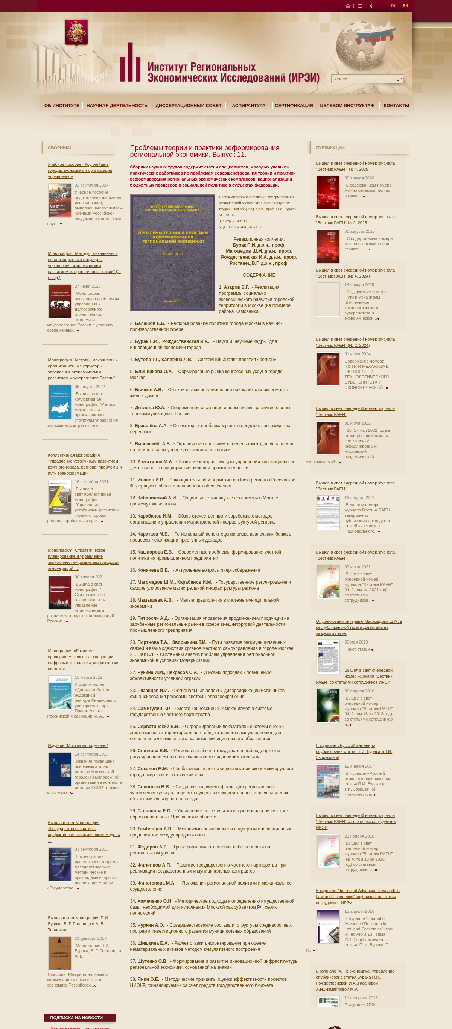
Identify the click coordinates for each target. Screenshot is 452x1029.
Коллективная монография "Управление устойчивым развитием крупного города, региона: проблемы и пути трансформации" (85, 464)
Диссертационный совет (188, 105)
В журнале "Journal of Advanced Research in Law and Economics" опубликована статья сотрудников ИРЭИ (358, 896)
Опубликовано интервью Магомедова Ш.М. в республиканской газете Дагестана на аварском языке (359, 627)
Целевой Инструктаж (347, 105)
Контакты (396, 105)
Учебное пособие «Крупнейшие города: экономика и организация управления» (80, 170)
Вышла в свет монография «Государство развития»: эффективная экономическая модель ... (84, 831)
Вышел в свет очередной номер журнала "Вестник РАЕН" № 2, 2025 (355, 219)
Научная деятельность (117, 105)
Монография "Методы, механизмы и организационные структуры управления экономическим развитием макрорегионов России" (83, 369)
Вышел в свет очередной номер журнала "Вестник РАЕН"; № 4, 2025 (355, 166)
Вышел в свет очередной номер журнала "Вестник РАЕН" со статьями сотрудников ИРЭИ (354, 676)
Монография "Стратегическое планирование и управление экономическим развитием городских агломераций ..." (83, 559)
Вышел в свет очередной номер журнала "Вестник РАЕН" (355, 411)
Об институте (61, 105)
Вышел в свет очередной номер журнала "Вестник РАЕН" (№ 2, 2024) (355, 342)
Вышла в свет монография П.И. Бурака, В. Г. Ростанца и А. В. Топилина (78, 923)
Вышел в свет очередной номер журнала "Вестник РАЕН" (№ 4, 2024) (355, 273)
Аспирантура (249, 105)
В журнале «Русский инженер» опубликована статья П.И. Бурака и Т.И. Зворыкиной (354, 751)
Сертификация (294, 105)
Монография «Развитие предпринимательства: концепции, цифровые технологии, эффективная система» (84, 659)
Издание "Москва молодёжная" (78, 745)
